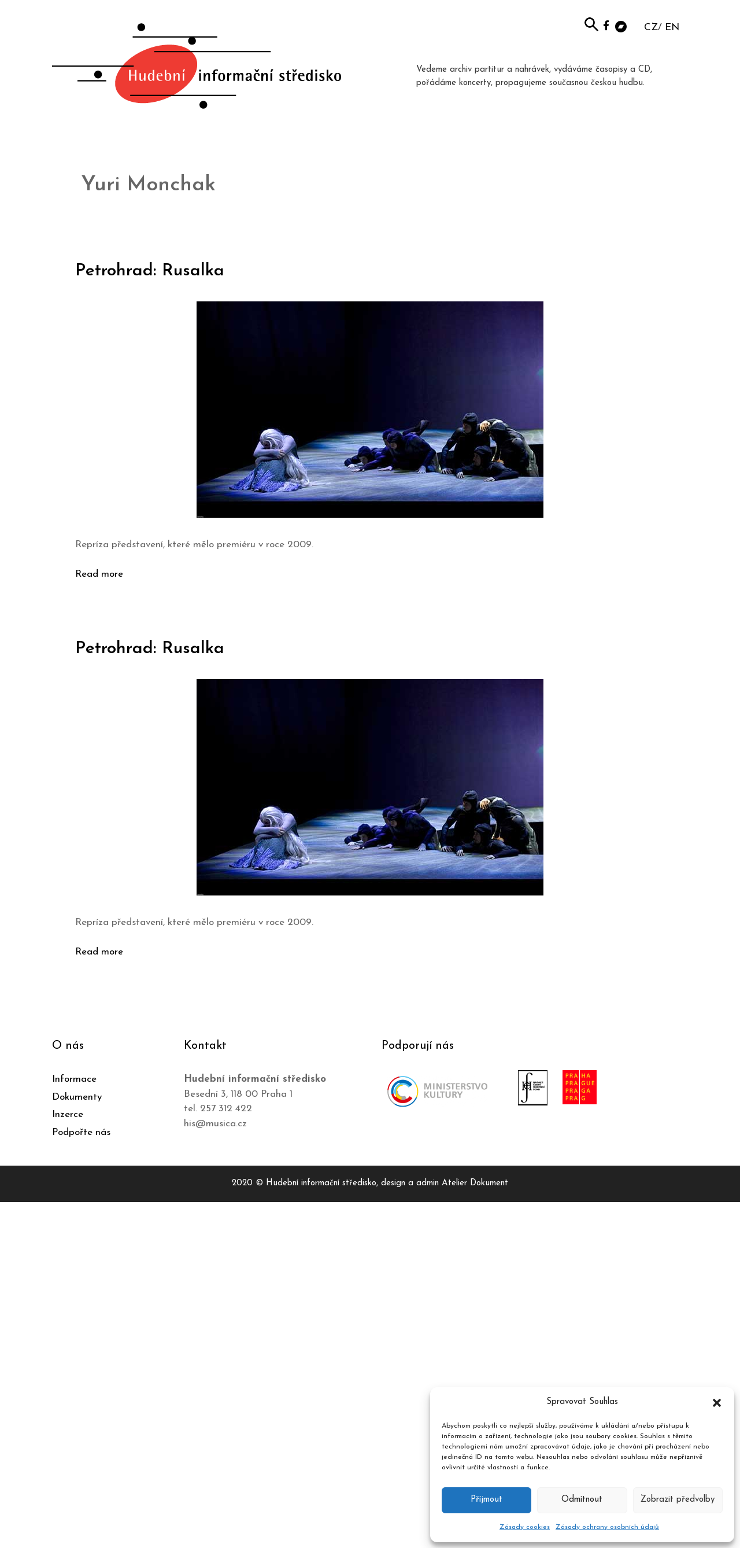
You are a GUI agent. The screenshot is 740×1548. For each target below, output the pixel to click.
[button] (717, 1402)
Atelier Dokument (475, 1183)
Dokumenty (77, 1097)
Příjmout (486, 1499)
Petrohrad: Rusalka (149, 271)
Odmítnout (581, 1499)
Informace (74, 1079)
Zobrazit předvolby (678, 1499)
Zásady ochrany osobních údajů (607, 1527)
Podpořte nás (81, 1132)
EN (672, 27)
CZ (651, 27)
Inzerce (67, 1114)
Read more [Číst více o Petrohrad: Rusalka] (99, 574)
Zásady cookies (525, 1527)
